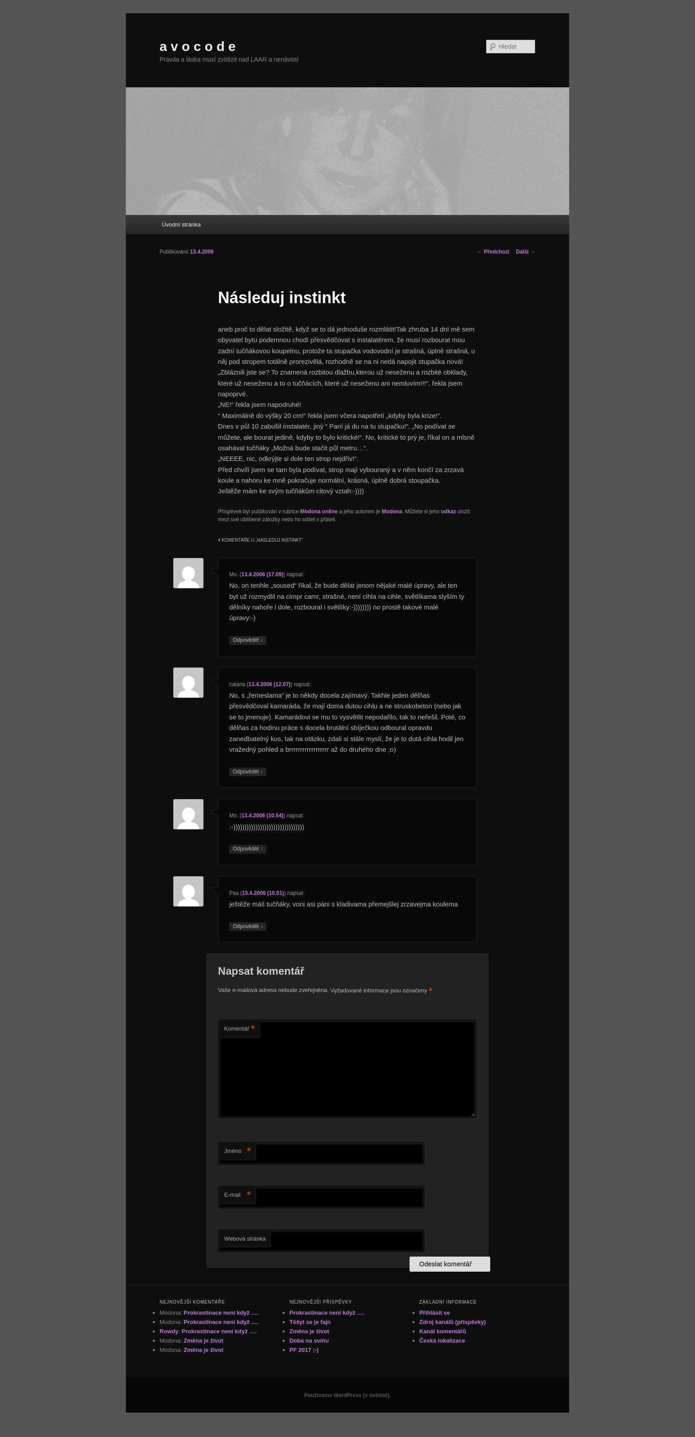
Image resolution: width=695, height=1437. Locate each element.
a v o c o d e (198, 46)
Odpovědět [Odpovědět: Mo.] (248, 640)
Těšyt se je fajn (310, 1322)
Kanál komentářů (442, 1331)
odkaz (448, 511)
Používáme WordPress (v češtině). (347, 1395)
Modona (392, 511)
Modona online (319, 511)
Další (525, 252)
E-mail (237, 1195)
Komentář (239, 1029)
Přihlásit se (434, 1312)
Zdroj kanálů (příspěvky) (452, 1322)
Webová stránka (245, 1238)
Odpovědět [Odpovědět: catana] (248, 772)
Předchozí (493, 252)
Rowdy (169, 1331)
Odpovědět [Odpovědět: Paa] (248, 926)
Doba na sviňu (309, 1340)
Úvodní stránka (181, 224)
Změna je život (203, 1340)
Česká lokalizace (442, 1340)
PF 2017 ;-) (304, 1350)
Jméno (237, 1151)
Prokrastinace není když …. (221, 1312)
